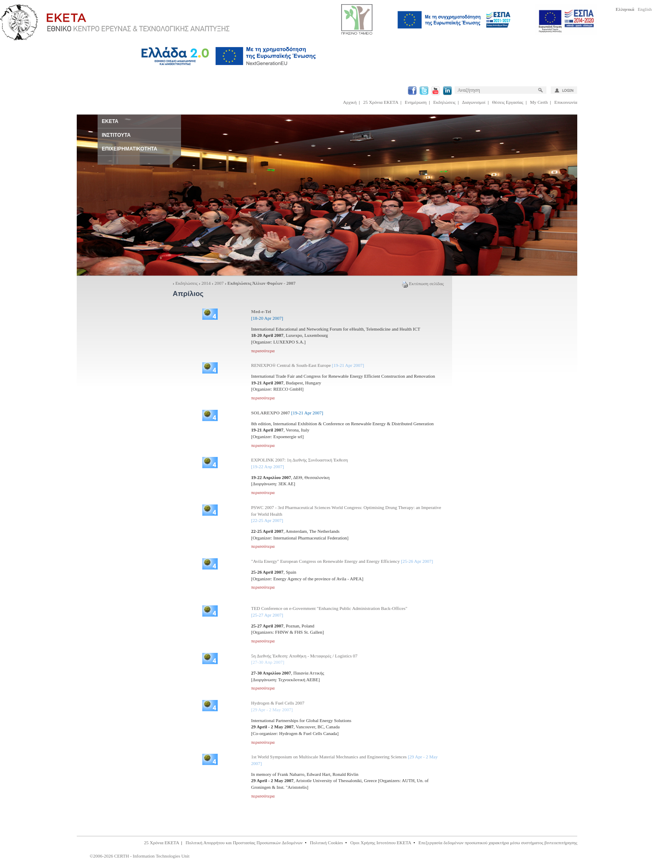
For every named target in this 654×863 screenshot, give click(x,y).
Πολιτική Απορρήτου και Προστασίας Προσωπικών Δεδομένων (244, 842)
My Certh (539, 102)
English (645, 9)
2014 (206, 283)
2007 (219, 283)
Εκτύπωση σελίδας (423, 283)
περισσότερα (262, 350)
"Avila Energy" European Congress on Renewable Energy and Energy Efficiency (342, 561)
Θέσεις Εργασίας (507, 102)
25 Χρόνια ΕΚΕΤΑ (380, 102)
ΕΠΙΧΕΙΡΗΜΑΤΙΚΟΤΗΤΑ (129, 149)
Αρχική (350, 102)
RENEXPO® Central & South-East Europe (307, 365)
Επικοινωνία (565, 102)
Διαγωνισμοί (473, 102)
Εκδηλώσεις (444, 102)
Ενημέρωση (416, 102)
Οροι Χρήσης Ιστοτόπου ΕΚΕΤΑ (380, 842)
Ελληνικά (625, 9)
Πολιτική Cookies (326, 842)
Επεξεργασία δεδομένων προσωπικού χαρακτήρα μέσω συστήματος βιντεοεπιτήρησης (497, 842)
